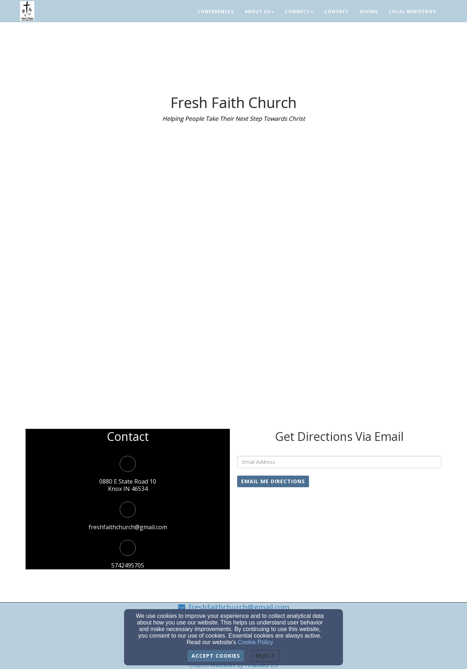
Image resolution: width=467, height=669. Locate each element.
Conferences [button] (215, 11)
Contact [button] (336, 11)
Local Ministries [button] (412, 11)
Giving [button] (369, 11)
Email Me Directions (273, 481)
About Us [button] (259, 11)
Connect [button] (299, 11)
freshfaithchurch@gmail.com (128, 527)
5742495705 (127, 565)
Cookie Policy (255, 642)
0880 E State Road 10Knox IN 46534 (127, 485)
